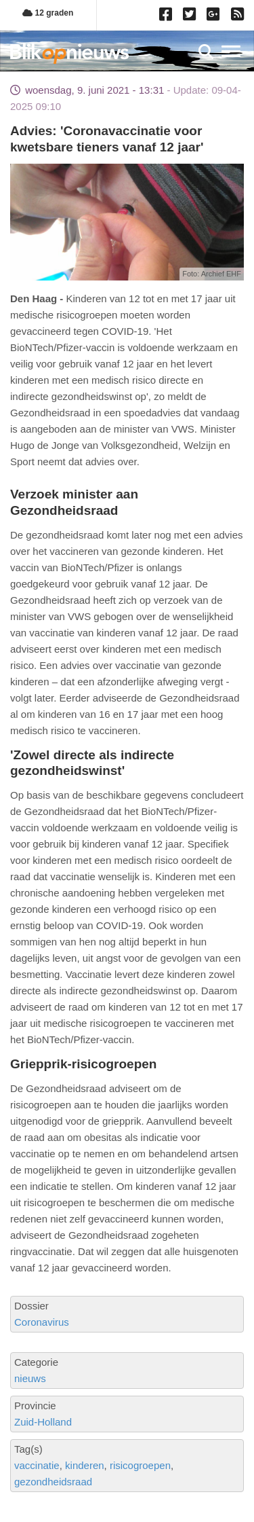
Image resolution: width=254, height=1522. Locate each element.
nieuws (30, 1378)
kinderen (84, 1465)
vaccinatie (37, 1465)
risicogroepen (140, 1465)
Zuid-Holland (43, 1422)
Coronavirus (41, 1322)
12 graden (47, 13)
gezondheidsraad (53, 1481)
